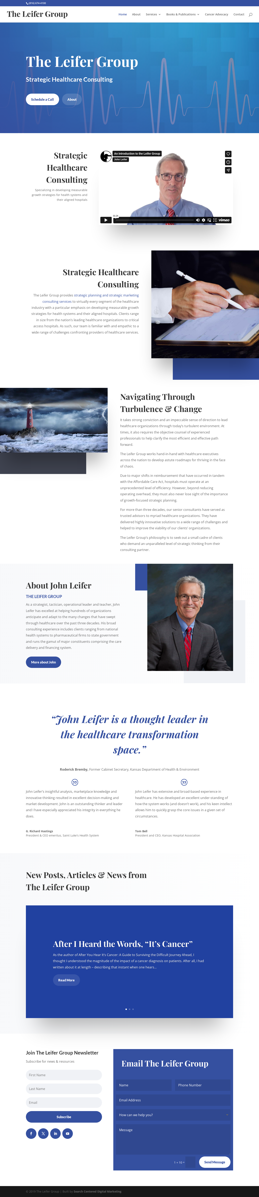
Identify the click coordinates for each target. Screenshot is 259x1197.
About (136, 14)
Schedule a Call (42, 99)
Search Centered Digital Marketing (97, 1191)
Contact (239, 14)
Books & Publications (181, 14)
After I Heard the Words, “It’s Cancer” (122, 944)
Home (123, 14)
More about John (43, 662)
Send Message (214, 1162)
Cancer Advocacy (216, 14)
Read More (67, 980)
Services (151, 14)
